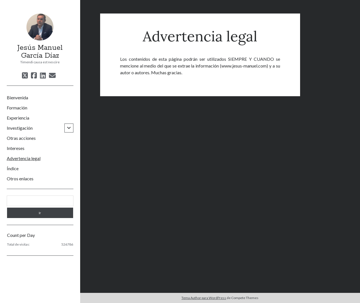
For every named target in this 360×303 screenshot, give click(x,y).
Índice (13, 168)
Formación (17, 107)
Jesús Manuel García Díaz (40, 51)
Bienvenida (17, 97)
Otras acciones (21, 138)
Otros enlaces (20, 178)
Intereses (15, 148)
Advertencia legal (23, 158)
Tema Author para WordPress (203, 298)
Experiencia (18, 117)
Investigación (20, 128)
